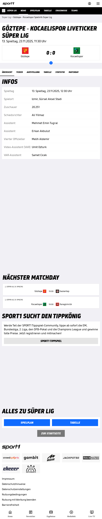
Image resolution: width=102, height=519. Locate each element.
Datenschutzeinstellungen (16, 489)
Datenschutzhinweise (13, 484)
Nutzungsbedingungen (14, 494)
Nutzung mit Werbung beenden (19, 499)
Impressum (8, 478)
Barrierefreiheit (10, 504)
